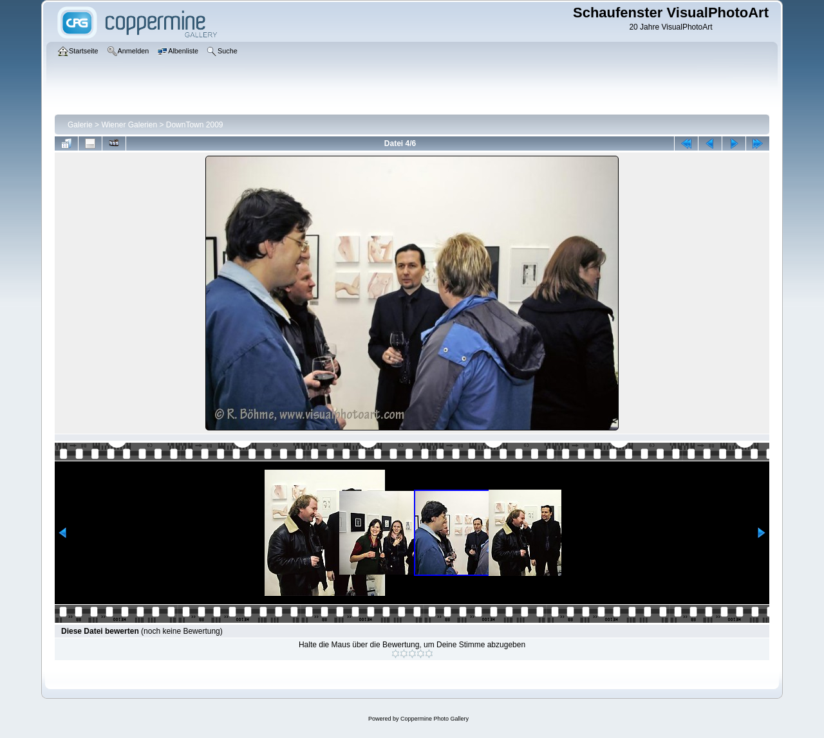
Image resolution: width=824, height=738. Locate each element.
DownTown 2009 (194, 124)
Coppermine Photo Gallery (434, 718)
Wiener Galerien (129, 124)
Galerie (80, 124)
